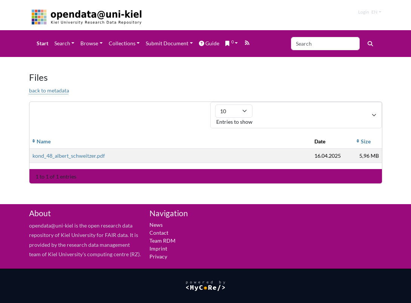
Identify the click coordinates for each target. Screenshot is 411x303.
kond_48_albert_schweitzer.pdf (68, 155)
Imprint (158, 248)
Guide (209, 43)
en (374, 12)
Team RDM (162, 240)
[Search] (325, 43)
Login (363, 12)
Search (62, 43)
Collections (122, 43)
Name (44, 141)
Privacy (158, 256)
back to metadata (49, 90)
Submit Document (167, 43)
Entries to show (233, 115)
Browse (89, 43)
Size (366, 141)
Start (42, 43)
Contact (158, 232)
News (156, 224)
